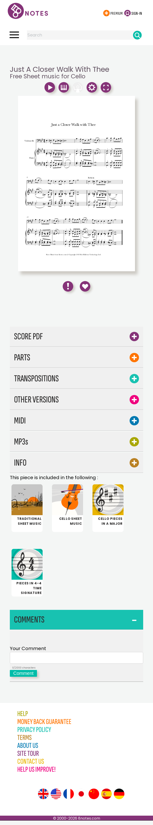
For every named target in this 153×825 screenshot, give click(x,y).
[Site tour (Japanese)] (81, 798)
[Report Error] (68, 286)
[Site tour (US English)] (56, 798)
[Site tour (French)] (68, 798)
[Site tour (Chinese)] (94, 798)
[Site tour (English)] (43, 798)
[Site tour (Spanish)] (106, 798)
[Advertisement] (76, 54)
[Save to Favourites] (85, 286)
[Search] (137, 35)
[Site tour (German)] (119, 798)
